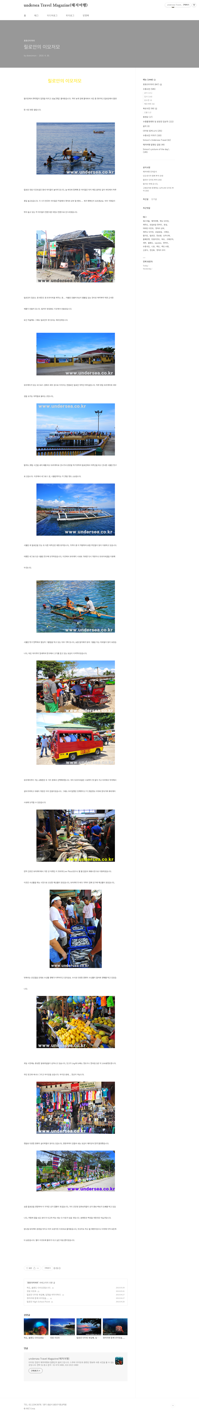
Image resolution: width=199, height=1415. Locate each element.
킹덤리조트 (155, 239)
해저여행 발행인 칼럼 (154, 144)
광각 (148, 93)
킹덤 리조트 (31, 1291)
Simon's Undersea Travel (157, 140)
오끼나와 (166, 235)
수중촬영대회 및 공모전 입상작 (158, 121)
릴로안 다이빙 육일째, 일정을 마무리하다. (44, 1294)
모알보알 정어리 (156, 224)
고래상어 (169, 239)
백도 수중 (165, 246)
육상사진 (150, 108)
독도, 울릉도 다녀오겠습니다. (39, 1287)
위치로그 (70, 15)
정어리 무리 (160, 250)
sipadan (158, 242)
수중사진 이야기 (152, 135)
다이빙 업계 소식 (152, 130)
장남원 (158, 235)
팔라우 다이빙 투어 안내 (152, 179)
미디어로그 (52, 15)
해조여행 (149, 103)
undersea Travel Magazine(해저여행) (56, 5)
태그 (36, 15)
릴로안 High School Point (38, 1301)
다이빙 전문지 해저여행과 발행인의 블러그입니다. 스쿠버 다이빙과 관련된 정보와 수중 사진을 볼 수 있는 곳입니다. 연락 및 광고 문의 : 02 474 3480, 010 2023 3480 (71, 1363)
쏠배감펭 (146, 239)
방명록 (86, 15)
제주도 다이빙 (148, 232)
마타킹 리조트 (148, 228)
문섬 (165, 224)
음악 (146, 126)
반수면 (148, 100)
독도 (163, 239)
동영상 (148, 116)
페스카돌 (146, 221)
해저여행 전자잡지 (150, 171)
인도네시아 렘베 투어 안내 (153, 175)
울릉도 (150, 242)
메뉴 (149, 79)
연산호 (152, 250)
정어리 (165, 242)
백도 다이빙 (164, 221)
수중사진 (149, 89)
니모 (153, 246)
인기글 (154, 199)
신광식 (145, 250)
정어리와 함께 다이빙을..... (38, 1298)
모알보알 (158, 232)
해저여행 (154, 221)
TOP (173, 1405)
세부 (144, 242)
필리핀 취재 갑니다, (150, 183)
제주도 (145, 224)
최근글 (145, 199)
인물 (147, 112)
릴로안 (152, 235)
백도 (158, 246)
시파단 (166, 232)
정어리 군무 (159, 228)
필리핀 (145, 235)
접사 (148, 96)
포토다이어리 (32, 1282)
